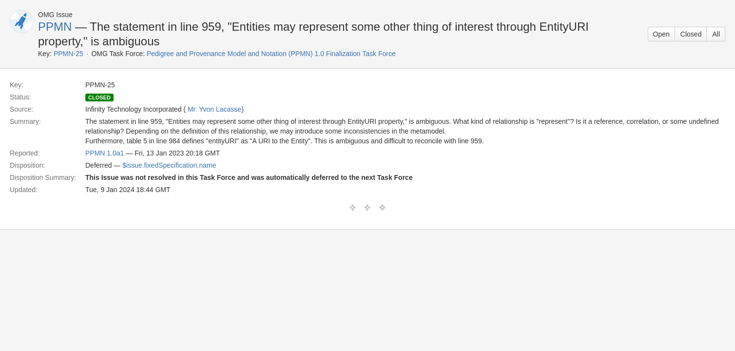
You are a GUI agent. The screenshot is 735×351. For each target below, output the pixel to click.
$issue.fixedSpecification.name (169, 165)
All (716, 34)
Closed (691, 34)
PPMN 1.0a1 (104, 153)
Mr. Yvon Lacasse (214, 109)
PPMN (55, 26)
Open (661, 34)
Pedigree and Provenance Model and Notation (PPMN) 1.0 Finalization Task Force (271, 54)
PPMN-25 (68, 54)
